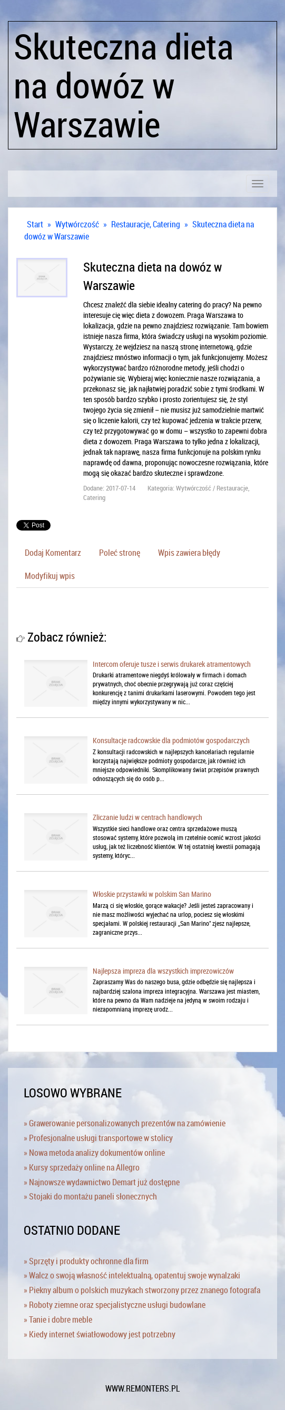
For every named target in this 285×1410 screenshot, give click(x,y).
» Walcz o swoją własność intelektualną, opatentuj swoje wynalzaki (132, 1275)
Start (35, 224)
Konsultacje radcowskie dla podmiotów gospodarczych (171, 740)
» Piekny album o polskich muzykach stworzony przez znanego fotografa (142, 1290)
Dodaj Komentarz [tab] (53, 552)
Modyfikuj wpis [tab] (50, 576)
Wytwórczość (77, 224)
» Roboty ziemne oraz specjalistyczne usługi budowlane (114, 1305)
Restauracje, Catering (145, 224)
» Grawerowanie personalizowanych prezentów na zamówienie (124, 1123)
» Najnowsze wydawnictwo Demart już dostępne (102, 1182)
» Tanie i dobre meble (58, 1319)
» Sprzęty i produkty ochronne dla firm (86, 1261)
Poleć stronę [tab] (119, 552)
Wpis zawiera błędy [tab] (189, 552)
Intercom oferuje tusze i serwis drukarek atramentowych (172, 664)
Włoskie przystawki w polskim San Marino (152, 894)
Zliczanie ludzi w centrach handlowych (147, 817)
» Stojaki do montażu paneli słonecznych (90, 1196)
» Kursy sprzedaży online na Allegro (82, 1167)
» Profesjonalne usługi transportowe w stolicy (98, 1138)
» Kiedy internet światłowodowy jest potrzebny (99, 1334)
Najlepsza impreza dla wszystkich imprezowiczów (163, 971)
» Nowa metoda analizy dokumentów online (94, 1152)
